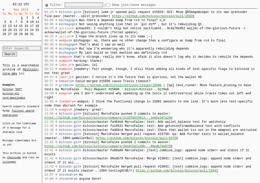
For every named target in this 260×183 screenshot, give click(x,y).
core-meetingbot (14, 97)
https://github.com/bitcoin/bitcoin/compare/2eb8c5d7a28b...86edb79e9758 (108, 146)
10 (32, 22)
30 (26, 34)
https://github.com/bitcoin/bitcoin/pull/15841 (177, 171)
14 (15, 26)
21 (15, 30)
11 (37, 22)
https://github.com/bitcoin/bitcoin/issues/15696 (118, 85)
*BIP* (18, 89)
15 (21, 26)
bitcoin (8, 89)
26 (4, 34)
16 (26, 26)
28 (15, 34)
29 (21, 34)
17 (32, 26)
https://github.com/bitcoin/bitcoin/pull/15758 (137, 138)
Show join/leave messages (143, 5)
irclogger (9, 158)
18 (37, 26)
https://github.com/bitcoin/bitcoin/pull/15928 (153, 16)
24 (32, 30)
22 (21, 30)
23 (26, 30)
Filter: (57, 5)
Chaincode (14, 154)
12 (4, 26)
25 (37, 30)
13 (10, 26)
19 (4, 30)
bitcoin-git (11, 93)
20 (10, 30)
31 (32, 34)
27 (10, 34)
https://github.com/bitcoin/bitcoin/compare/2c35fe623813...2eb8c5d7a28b (108, 118)
